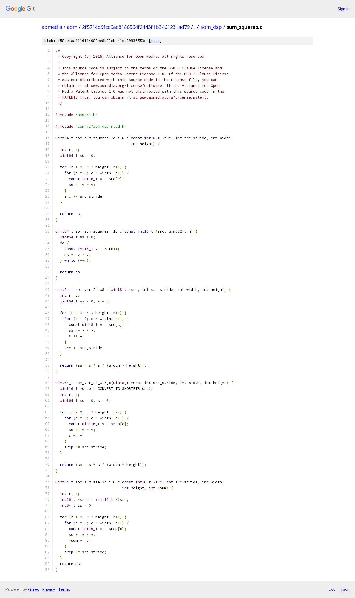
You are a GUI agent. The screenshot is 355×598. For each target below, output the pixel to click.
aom (72, 27)
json (345, 589)
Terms (64, 589)
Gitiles (33, 589)
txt (331, 589)
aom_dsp (211, 27)
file (155, 40)
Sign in (343, 8)
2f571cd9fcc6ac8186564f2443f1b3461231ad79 (136, 27)
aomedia (52, 27)
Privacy (48, 589)
